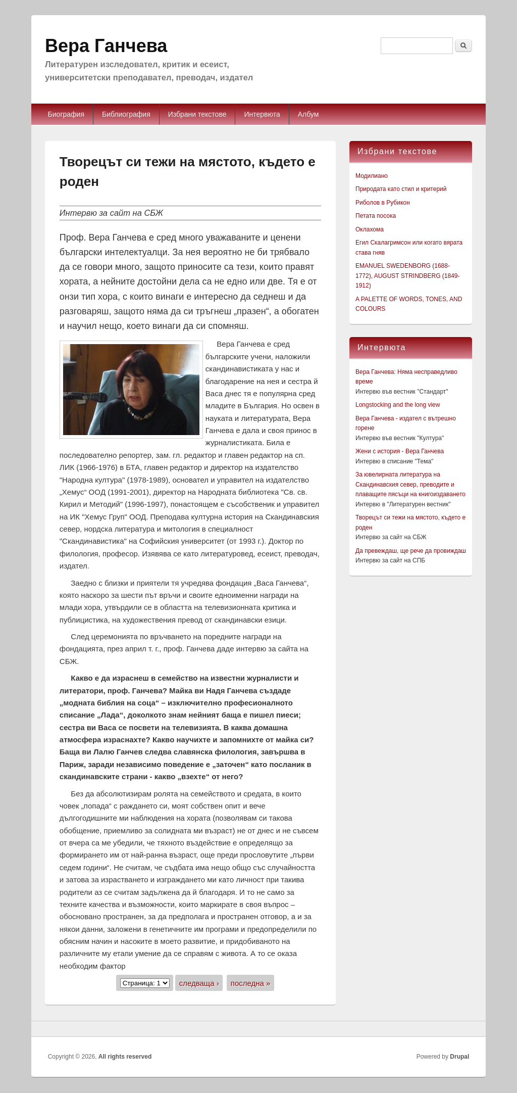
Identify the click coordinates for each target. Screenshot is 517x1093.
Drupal (459, 1056)
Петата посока (375, 215)
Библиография (126, 114)
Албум (308, 114)
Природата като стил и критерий (400, 189)
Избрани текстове (197, 114)
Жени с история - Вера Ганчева (399, 451)
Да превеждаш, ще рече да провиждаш (410, 550)
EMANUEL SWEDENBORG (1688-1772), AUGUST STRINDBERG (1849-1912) (407, 275)
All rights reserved (124, 1056)
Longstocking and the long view (397, 404)
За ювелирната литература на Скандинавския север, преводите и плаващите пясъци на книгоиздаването (410, 484)
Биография (66, 114)
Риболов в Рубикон (382, 202)
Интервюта (262, 114)
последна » (251, 982)
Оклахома (369, 229)
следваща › (199, 982)
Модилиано (371, 175)
